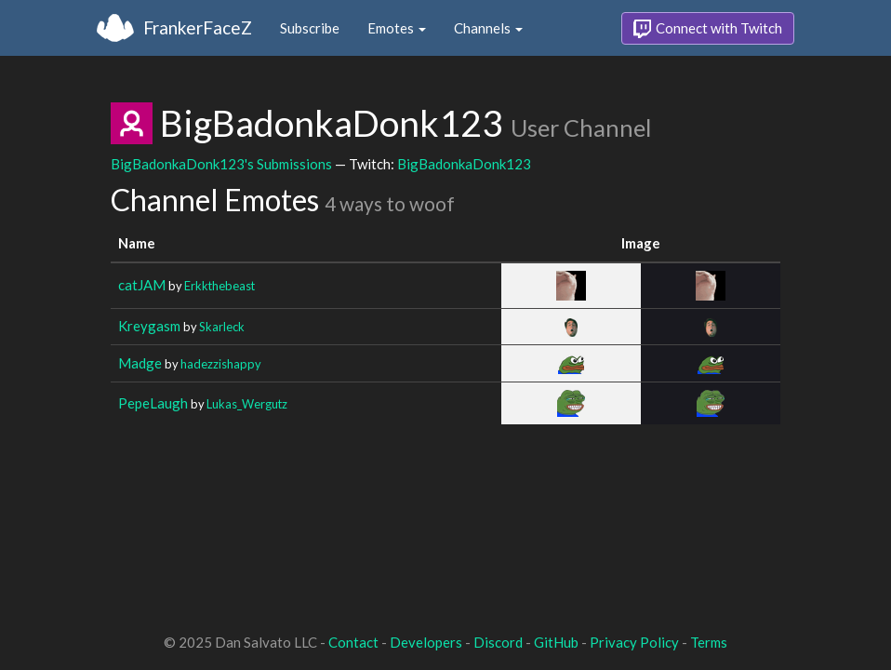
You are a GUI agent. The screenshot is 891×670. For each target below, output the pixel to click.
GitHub (556, 642)
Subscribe (309, 28)
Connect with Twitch (707, 29)
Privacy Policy (634, 642)
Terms (708, 642)
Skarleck (222, 326)
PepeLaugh (153, 403)
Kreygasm (149, 325)
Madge (140, 363)
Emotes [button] (396, 28)
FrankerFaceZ (197, 27)
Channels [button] (488, 28)
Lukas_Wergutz (246, 403)
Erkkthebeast (219, 285)
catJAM (142, 284)
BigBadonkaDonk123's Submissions (221, 163)
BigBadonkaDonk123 (464, 163)
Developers (426, 642)
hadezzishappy (220, 363)
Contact (353, 642)
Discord (498, 642)
